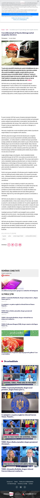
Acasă (2, 30)
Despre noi (10, 482)
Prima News (9, 494)
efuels (4, 239)
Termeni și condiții (22, 484)
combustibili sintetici (30, 236)
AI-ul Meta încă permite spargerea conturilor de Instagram (19, 291)
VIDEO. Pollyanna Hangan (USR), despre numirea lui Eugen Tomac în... (19, 325)
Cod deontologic (11, 484)
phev (9, 236)
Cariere (16, 482)
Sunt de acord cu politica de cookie (20, 14)
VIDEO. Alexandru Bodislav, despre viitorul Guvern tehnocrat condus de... (17, 318)
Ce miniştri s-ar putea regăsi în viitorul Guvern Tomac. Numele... (18, 305)
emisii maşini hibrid (18, 236)
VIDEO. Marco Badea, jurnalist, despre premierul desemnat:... (16, 311)
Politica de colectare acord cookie (20, 18)
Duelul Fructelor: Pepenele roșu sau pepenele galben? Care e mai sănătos (19, 353)
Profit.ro (29, 80)
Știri (7, 30)
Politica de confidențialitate (26, 482)
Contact (31, 484)
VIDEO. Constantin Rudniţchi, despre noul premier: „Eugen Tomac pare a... (19, 298)
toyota (4, 236)
